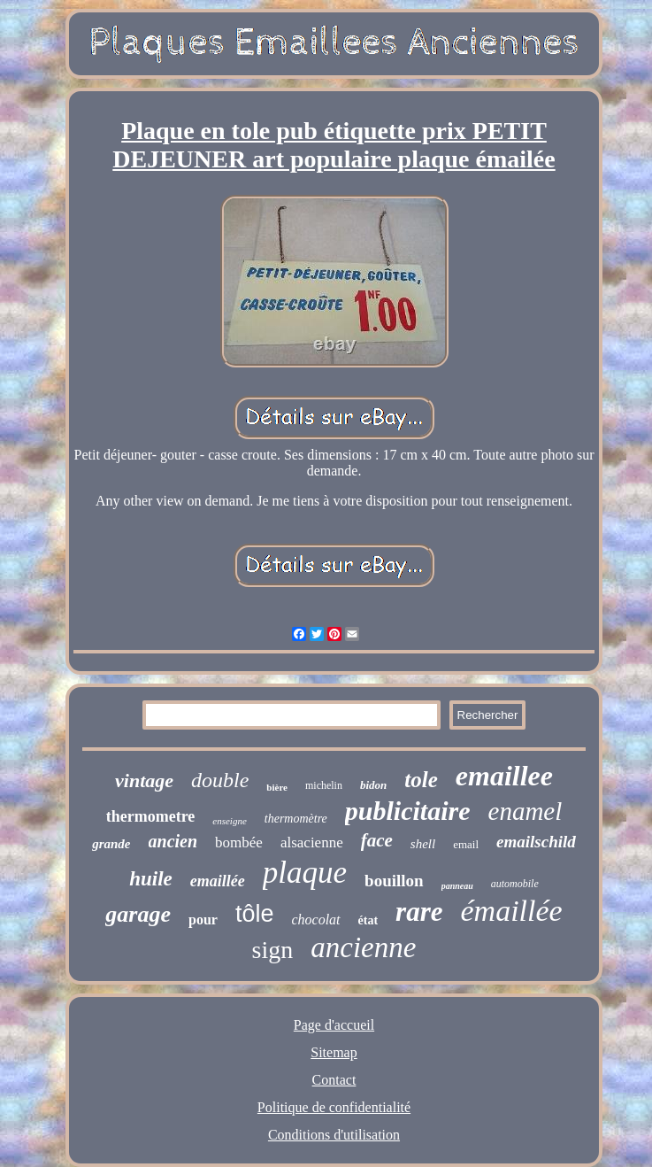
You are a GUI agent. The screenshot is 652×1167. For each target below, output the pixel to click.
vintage (144, 780)
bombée (239, 842)
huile (151, 879)
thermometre (151, 816)
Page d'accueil (334, 1024)
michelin (323, 785)
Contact (334, 1079)
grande (111, 844)
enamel (525, 811)
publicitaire (408, 810)
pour (203, 919)
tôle (254, 913)
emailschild (536, 841)
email (466, 844)
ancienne (363, 947)
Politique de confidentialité (333, 1107)
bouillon (394, 880)
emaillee (504, 776)
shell (422, 844)
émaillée (511, 910)
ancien (173, 841)
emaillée (217, 881)
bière (277, 787)
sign (273, 949)
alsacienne (311, 842)
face (377, 840)
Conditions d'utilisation (334, 1134)
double (220, 780)
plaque (305, 872)
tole (421, 780)
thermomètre (296, 818)
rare (418, 911)
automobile (515, 883)
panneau (457, 886)
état (368, 920)
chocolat (315, 919)
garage (138, 914)
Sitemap (334, 1052)
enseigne (229, 820)
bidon (373, 785)
